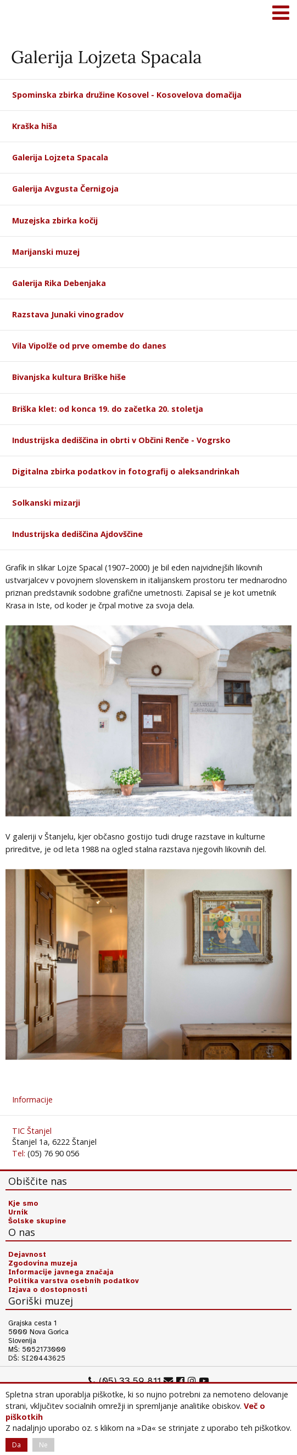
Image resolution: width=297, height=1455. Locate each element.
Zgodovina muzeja (42, 1263)
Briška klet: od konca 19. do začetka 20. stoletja (107, 409)
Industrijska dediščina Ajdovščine (77, 534)
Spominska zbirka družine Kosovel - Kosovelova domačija (127, 94)
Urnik (18, 1212)
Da (16, 1445)
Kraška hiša (34, 126)
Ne (43, 1445)
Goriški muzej (22, 13)
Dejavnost (27, 1254)
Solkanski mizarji (46, 502)
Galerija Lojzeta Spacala (60, 157)
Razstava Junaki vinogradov (68, 314)
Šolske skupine (37, 1221)
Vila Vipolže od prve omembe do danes (89, 345)
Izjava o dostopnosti (47, 1289)
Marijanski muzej (46, 252)
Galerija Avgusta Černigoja (65, 188)
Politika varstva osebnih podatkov (73, 1281)
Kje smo (23, 1203)
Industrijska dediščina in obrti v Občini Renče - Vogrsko (121, 440)
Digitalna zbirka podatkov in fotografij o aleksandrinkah (125, 471)
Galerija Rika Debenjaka (59, 283)
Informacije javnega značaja (61, 1272)
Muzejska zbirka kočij (55, 220)
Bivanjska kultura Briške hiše (69, 377)
